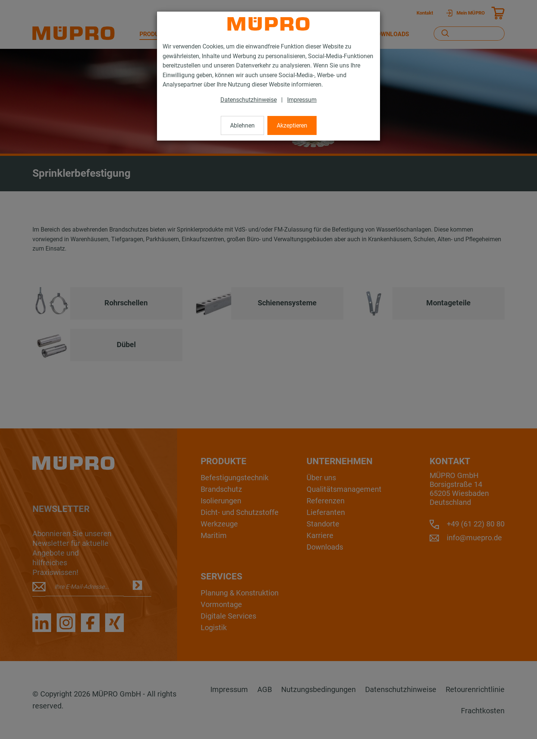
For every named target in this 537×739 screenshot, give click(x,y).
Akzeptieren (292, 125)
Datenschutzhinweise (248, 99)
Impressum (302, 99)
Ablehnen (242, 125)
